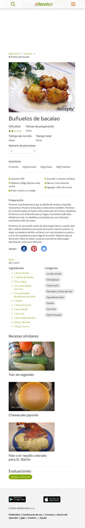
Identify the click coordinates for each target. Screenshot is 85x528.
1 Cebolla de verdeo (24, 277)
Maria (11, 259)
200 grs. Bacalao (22, 322)
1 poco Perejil (21, 309)
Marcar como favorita (58, 183)
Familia (50, 303)
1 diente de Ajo (21, 273)
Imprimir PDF (17, 178)
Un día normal (54, 273)
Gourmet (51, 309)
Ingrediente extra (55, 297)
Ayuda (43, 517)
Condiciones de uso (32, 514)
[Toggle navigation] (73, 4)
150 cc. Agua (20, 281)
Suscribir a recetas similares (61, 178)
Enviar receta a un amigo (23, 190)
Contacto (49, 514)
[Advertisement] (42, 28)
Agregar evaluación (20, 476)
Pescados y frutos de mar (59, 291)
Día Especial (53, 279)
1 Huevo (18, 300)
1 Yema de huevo (22, 305)
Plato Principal (54, 314)
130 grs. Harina (21, 326)
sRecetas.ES (14, 53)
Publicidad (14, 514)
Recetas (28, 53)
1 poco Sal (19, 313)
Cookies (32, 517)
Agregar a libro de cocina (59, 187)
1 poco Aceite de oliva (25, 317)
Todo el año (53, 285)
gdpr (23, 517)
